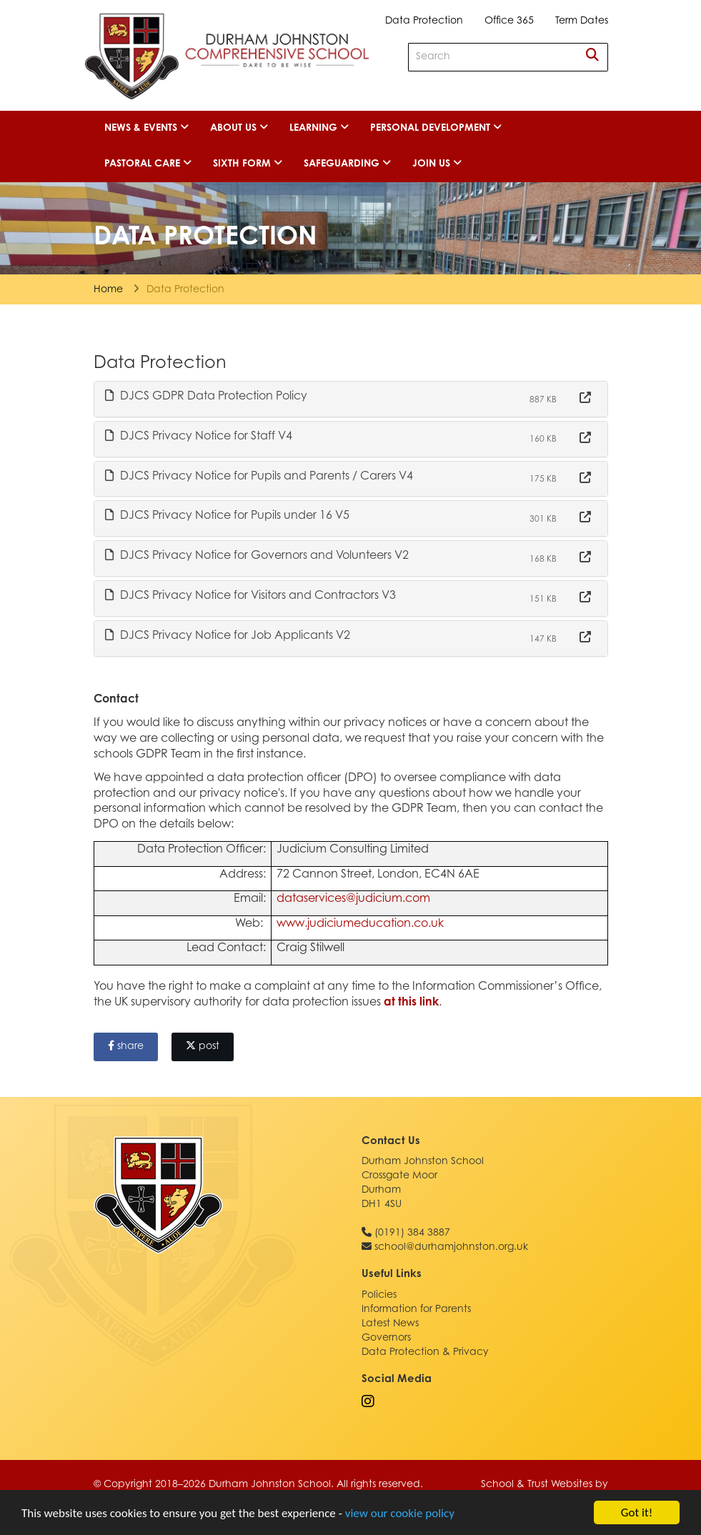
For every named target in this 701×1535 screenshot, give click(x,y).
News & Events (146, 128)
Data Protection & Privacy (425, 1353)
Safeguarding (347, 163)
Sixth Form (247, 163)
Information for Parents (416, 1310)
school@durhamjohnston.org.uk (451, 1248)
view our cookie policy (399, 1513)
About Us (239, 128)
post (202, 1046)
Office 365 (509, 21)
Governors (386, 1338)
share (126, 1046)
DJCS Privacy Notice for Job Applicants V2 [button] (227, 635)
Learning (319, 128)
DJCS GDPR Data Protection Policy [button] (206, 395)
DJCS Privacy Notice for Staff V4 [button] (198, 435)
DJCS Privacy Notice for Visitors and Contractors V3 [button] (250, 595)
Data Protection (424, 21)
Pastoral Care (148, 163)
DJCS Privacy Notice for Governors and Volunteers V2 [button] (257, 555)
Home (108, 290)
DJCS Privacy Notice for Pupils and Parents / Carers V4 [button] (259, 476)
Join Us (437, 163)
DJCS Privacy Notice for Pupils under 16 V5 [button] (227, 515)
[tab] (350, 399)
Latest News (390, 1324)
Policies (379, 1296)
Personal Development (436, 128)
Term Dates (581, 21)
